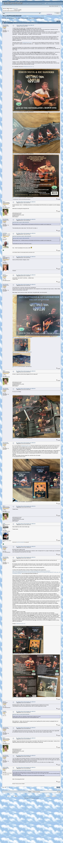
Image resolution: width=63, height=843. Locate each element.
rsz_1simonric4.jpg (16, 197)
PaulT (4, 256)
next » (59, 19)
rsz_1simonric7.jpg (16, 153)
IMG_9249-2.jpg (15, 438)
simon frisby (5, 767)
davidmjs (5, 233)
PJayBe (4, 711)
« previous (55, 19)
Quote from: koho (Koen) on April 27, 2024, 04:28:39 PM (21, 236)
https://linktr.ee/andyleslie (20, 542)
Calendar (12, 15)
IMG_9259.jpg (15, 697)
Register (19, 15)
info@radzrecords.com (27, 42)
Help (8, 15)
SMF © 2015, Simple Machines (35, 796)
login (13, 8)
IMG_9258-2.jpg (15, 501)
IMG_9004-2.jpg (15, 337)
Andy (4, 523)
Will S (4, 201)
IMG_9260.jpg (15, 653)
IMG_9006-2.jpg (15, 366)
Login (15, 15)
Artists (19, 18)
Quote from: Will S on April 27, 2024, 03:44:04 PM (20, 222)
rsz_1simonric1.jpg (16, 111)
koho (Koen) (5, 25)
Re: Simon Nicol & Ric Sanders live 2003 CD (25, 201)
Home (5, 15)
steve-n (4, 274)
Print (59, 21)
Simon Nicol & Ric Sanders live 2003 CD (36, 18)
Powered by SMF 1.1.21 (26, 796)
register (16, 8)
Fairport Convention (24, 18)
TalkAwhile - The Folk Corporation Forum (9, 18)
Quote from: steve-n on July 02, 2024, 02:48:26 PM (20, 714)
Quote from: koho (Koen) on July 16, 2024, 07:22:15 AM (21, 770)
